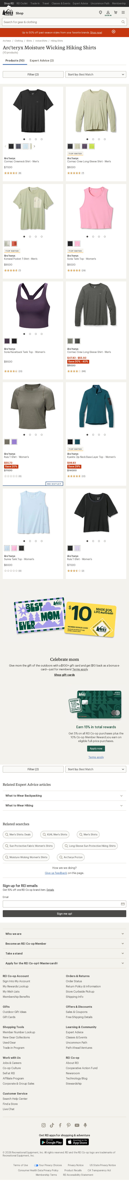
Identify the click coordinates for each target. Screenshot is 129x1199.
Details (50, 889)
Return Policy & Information (83, 986)
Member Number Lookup (19, 1032)
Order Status (74, 981)
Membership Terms (46, 1174)
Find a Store (10, 1103)
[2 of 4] (30, 139)
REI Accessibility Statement (78, 1174)
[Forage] (7, 442)
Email (5, 897)
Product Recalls (73, 1170)
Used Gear (9, 1042)
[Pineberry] (77, 244)
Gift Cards (9, 1017)
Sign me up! (64, 913)
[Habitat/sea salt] (7, 244)
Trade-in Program (13, 1047)
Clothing (19, 40)
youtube (77, 1125)
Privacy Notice (76, 1165)
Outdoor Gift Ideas (14, 1011)
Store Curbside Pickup (80, 991)
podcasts (85, 1125)
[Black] (7, 146)
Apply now (96, 748)
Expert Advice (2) (42, 60)
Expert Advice (74, 1032)
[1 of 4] (24, 139)
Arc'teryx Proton (70, 857)
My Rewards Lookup (15, 986)
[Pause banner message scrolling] (113, 31)
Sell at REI (9, 1073)
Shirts (29, 40)
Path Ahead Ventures (79, 1047)
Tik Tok (52, 1125)
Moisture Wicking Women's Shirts (26, 857)
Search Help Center (15, 1098)
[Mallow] (77, 548)
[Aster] (14, 442)
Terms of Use (20, 1165)
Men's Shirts (88, 834)
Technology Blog (76, 1078)
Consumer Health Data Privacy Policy (38, 1170)
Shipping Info (74, 996)
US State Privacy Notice (103, 1165)
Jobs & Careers (12, 1062)
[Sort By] (95, 74)
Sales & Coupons (76, 1011)
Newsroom (73, 1073)
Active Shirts (41, 40)
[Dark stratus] (14, 146)
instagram (43, 1125)
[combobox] (64, 22)
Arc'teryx (7, 40)
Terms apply (79, 669)
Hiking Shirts (57, 40)
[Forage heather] (70, 341)
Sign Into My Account (16, 981)
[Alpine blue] (21, 146)
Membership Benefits (16, 996)
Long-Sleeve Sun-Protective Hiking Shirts (90, 846)
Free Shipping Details (79, 1017)
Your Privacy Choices (48, 1165)
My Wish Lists (11, 991)
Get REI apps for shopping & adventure (64, 1135)
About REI (72, 1062)
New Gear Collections (16, 1037)
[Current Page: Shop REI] (9, 3)
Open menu (123, 12)
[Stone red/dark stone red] (14, 244)
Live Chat (8, 1109)
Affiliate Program (13, 1078)
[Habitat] (29, 146)
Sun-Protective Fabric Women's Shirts (29, 846)
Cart (116, 12)
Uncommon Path (76, 1042)
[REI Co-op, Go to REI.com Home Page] (7, 12)
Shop (19, 13)
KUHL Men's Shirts (54, 834)
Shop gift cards (64, 674)
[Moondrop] (84, 146)
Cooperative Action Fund (81, 1068)
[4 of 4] (42, 139)
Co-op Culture (12, 1068)
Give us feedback (56, 873)
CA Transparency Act (99, 1170)
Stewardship (74, 1083)
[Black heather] (77, 341)
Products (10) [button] (14, 60)
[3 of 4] (36, 139)
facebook (60, 1125)
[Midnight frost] (77, 442)
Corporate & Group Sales (18, 1083)
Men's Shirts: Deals (18, 834)
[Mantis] (92, 146)
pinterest (68, 1125)
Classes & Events (76, 1037)
